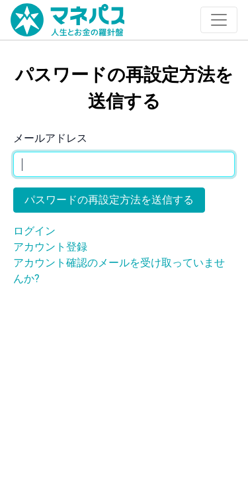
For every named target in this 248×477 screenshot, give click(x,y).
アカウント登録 (50, 246)
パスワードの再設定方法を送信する (109, 199)
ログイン (34, 231)
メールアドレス (50, 138)
